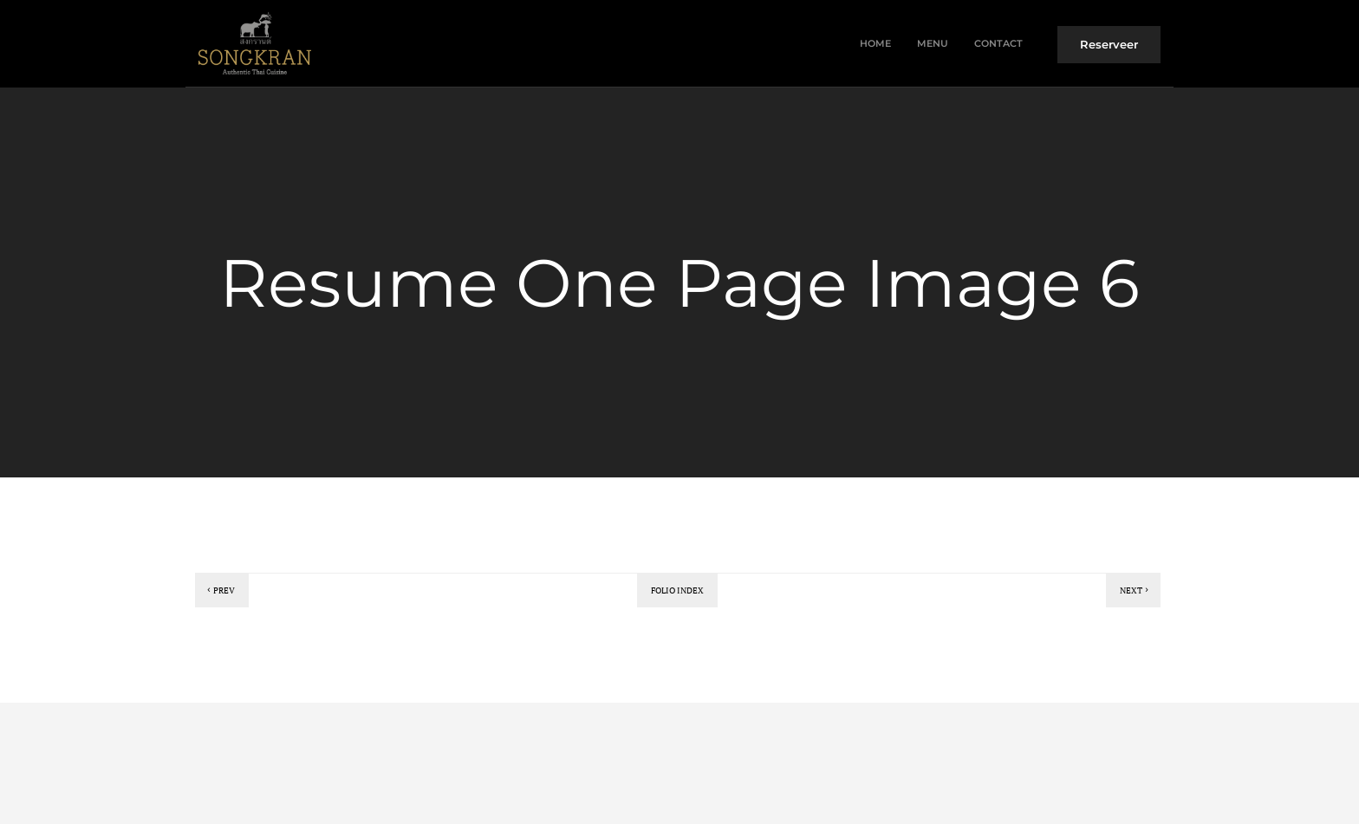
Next (1135, 590)
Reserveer (1109, 44)
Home (875, 43)
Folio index (677, 590)
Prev (220, 590)
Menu (932, 43)
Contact (998, 43)
